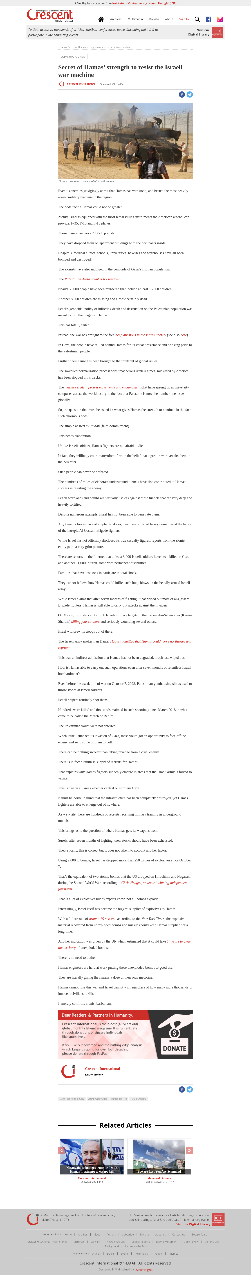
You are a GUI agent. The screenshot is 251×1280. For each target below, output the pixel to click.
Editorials (79, 1246)
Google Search (199, 1239)
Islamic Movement (166, 1246)
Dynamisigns (143, 1274)
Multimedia (141, 1258)
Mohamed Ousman (159, 1183)
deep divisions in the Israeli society (140, 340)
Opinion (95, 1246)
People (158, 1258)
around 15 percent (102, 924)
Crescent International (92, 1183)
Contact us (178, 1239)
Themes (173, 1258)
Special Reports (141, 1246)
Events (125, 1258)
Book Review (191, 1246)
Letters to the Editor (137, 1251)
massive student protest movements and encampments (103, 392)
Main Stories (60, 1246)
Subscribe (128, 1239)
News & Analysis (116, 1246)
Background (112, 1251)
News (97, 1239)
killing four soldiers (85, 626)
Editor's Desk (212, 1246)
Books (111, 1258)
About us (160, 1239)
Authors (111, 1239)
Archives (83, 1239)
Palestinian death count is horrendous (92, 284)
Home (68, 1239)
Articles (96, 1258)
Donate (144, 1239)
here (183, 340)
